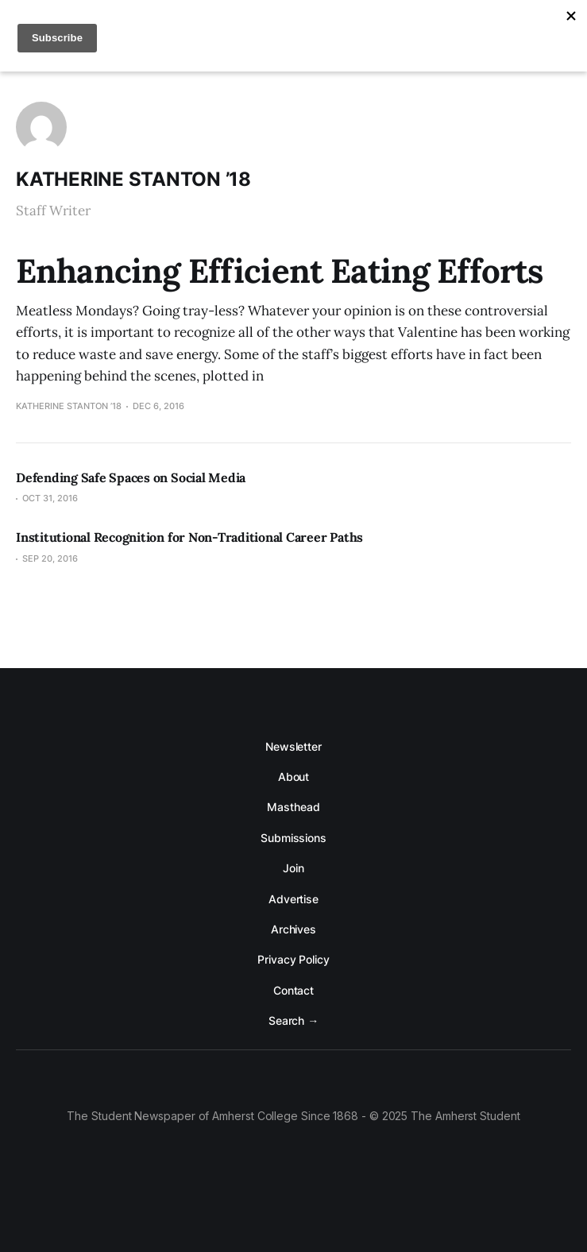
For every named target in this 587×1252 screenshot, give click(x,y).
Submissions (293, 837)
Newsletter (293, 746)
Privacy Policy (293, 959)
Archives (293, 929)
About (294, 776)
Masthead (293, 806)
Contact (293, 990)
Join (293, 868)
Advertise (293, 899)
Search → (293, 1020)
